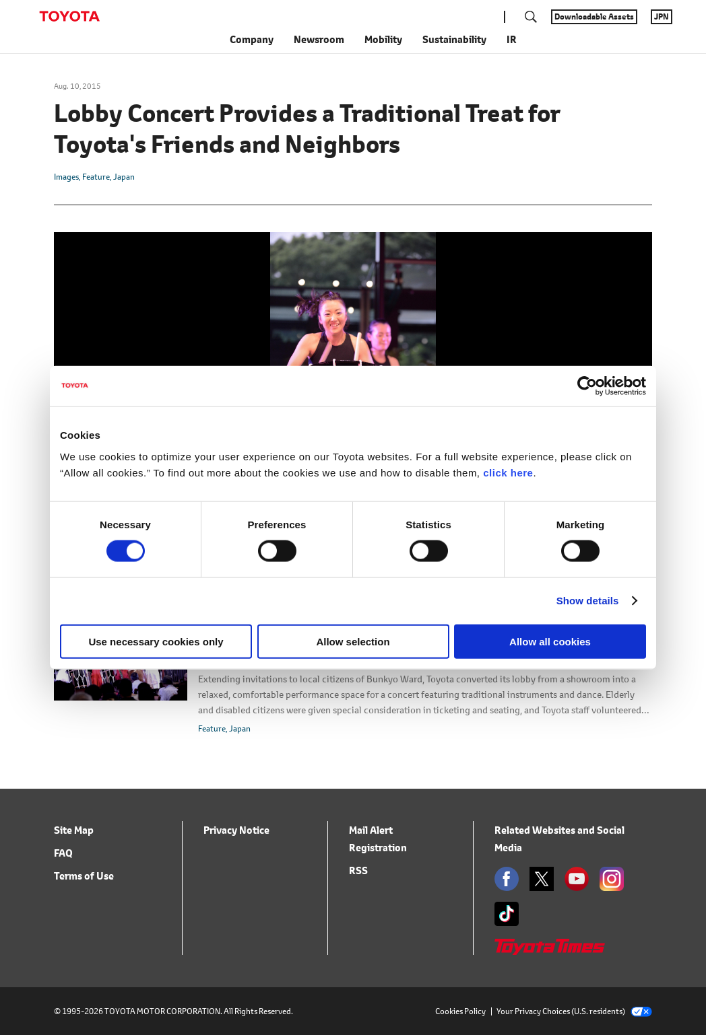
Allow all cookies (550, 641)
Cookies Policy (460, 1011)
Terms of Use (84, 876)
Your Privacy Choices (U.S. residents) (574, 1011)
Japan (124, 176)
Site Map (74, 830)
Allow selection (352, 641)
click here (508, 472)
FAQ (63, 853)
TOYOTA (69, 16)
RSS (358, 870)
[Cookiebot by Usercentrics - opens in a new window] (587, 386)
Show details (587, 600)
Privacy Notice (236, 830)
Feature (96, 176)
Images (66, 176)
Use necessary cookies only (155, 641)
